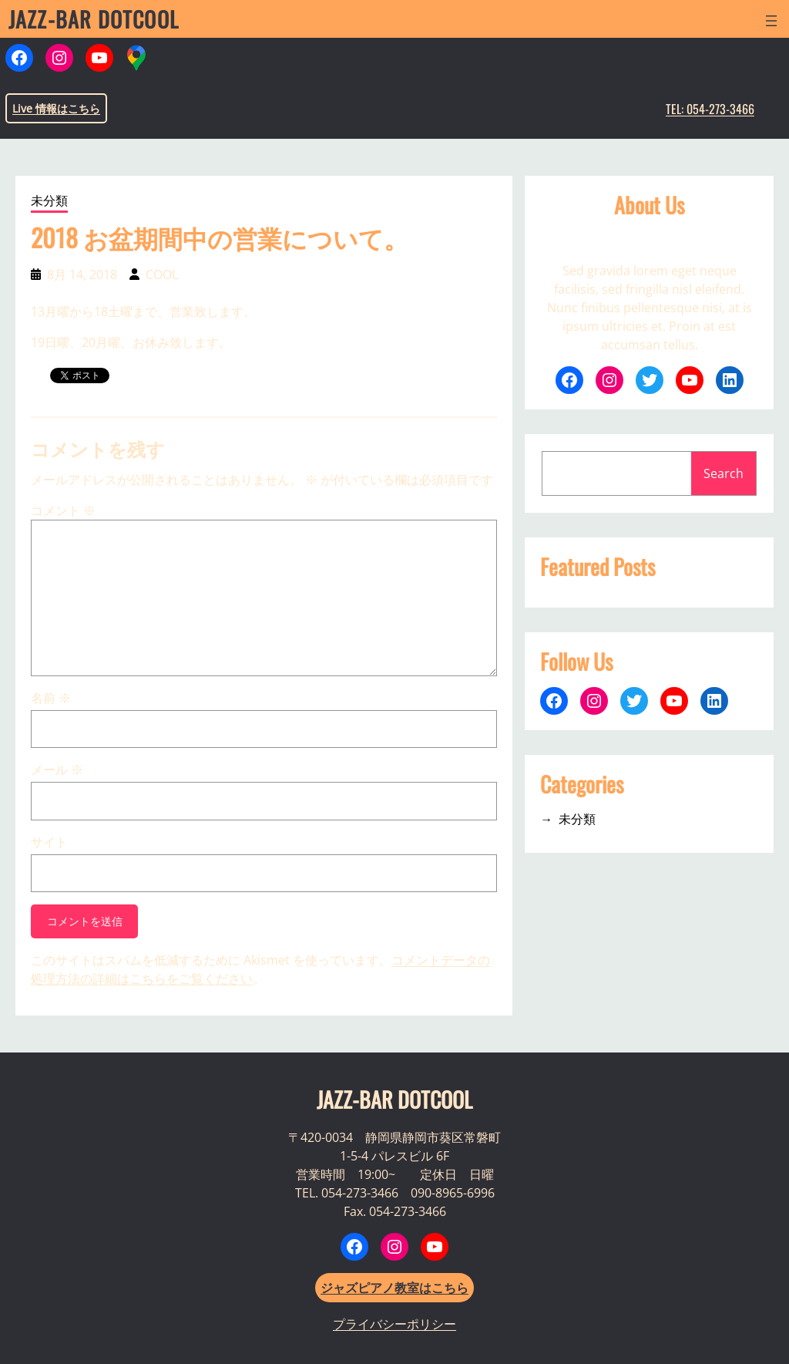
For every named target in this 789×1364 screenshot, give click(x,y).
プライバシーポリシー (394, 1323)
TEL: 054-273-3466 (710, 108)
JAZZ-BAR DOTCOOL (93, 19)
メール (57, 769)
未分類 (49, 200)
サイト (49, 842)
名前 (51, 697)
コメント (63, 510)
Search (723, 473)
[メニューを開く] (771, 21)
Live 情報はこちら (56, 108)
